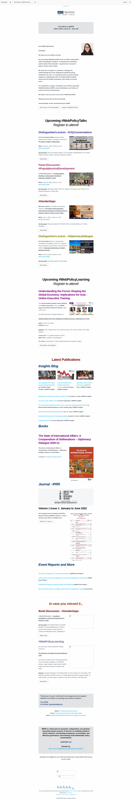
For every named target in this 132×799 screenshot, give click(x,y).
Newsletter (4, 2)
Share (125, 2)
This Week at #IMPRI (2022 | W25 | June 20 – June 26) (23, 2)
